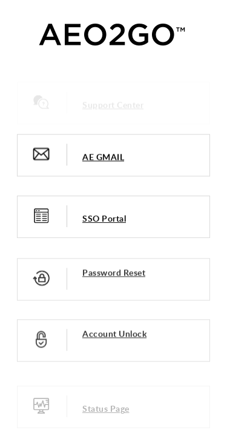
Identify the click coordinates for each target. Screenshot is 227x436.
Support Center (112, 105)
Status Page (106, 409)
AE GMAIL (103, 157)
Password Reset (113, 273)
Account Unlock (114, 334)
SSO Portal (104, 219)
